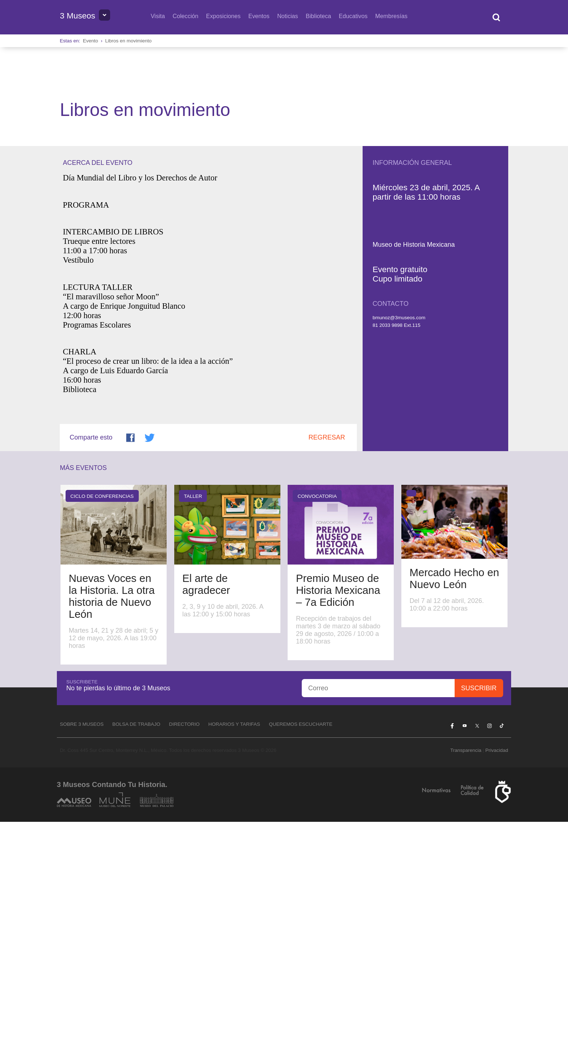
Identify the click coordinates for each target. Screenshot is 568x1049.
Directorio (184, 951)
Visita (158, 16)
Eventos (259, 16)
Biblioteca (318, 16)
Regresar (327, 664)
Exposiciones (223, 16)
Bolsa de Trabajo (136, 951)
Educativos (353, 16)
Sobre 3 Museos (82, 951)
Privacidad (496, 977)
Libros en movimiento (128, 40)
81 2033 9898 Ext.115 (396, 552)
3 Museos (77, 15)
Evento (90, 40)
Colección (186, 16)
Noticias (287, 16)
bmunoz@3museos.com (398, 545)
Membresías (391, 16)
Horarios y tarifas (234, 951)
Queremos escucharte (300, 951)
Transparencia (465, 977)
